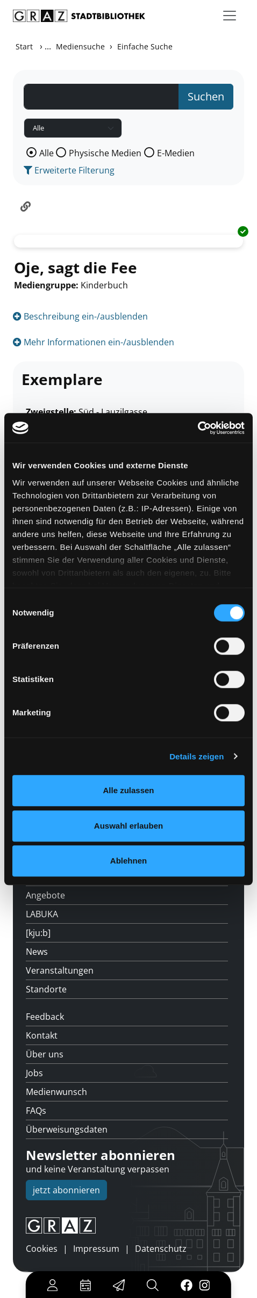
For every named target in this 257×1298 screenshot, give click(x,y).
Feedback (45, 1017)
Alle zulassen (128, 790)
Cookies (42, 1249)
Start (24, 46)
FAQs (36, 1110)
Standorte (46, 989)
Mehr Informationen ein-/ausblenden (93, 342)
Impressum (96, 1249)
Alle (46, 153)
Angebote (45, 895)
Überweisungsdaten (67, 1129)
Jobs (34, 1073)
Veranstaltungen (60, 970)
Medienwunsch (56, 1092)
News (37, 952)
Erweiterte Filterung (69, 170)
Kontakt (42, 1035)
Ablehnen (128, 860)
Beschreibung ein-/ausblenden (80, 316)
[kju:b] (38, 933)
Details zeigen (196, 756)
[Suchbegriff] (101, 97)
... (48, 46)
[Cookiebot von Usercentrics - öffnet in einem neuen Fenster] (198, 428)
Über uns (44, 1054)
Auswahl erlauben (128, 825)
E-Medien (176, 153)
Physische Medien (105, 153)
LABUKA (42, 914)
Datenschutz (161, 1249)
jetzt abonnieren (66, 1190)
